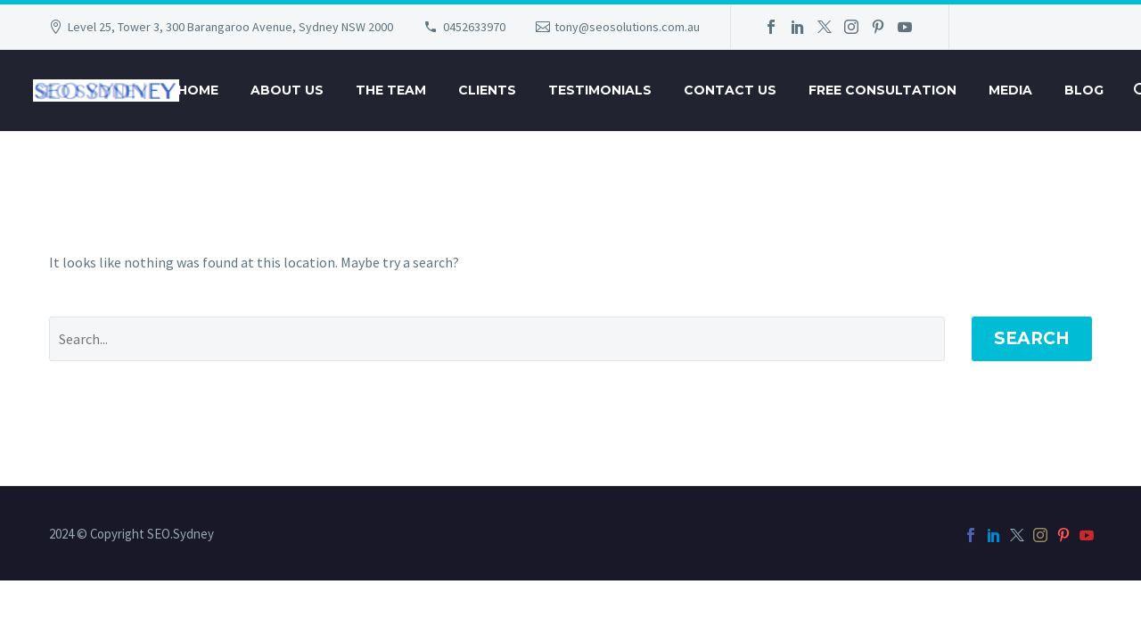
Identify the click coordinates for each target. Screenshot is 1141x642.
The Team (391, 90)
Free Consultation (882, 90)
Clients (487, 90)
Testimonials (600, 90)
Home (197, 90)
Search (1032, 338)
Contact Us (730, 90)
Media (1010, 90)
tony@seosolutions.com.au (627, 27)
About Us (287, 90)
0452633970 (474, 27)
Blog (1084, 90)
